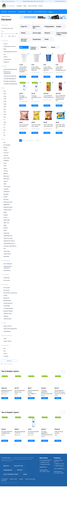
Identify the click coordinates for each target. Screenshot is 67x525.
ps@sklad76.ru (43, 467)
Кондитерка (37, 39)
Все (21, 47)
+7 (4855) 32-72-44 (59, 463)
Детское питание (24, 40)
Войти (3, 1)
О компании (19, 5)
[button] (63, 371)
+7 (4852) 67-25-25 (44, 462)
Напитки (30, 11)
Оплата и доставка (32, 5)
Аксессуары (37, 33)
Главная (3, 16)
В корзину (23, 76)
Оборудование (22, 11)
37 (37, 140)
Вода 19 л (4, 11)
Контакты (40, 5)
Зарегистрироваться (10, 1)
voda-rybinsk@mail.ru (59, 468)
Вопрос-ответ (13, 479)
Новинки (43, 47)
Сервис (25, 5)
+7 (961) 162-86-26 (58, 466)
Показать (9, 360)
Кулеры (58, 26)
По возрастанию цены (7, 28)
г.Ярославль (11, 5)
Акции (53, 47)
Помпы (23, 33)
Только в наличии (33, 48)
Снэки (47, 39)
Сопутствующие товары (40, 11)
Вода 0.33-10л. (12, 11)
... (34, 140)
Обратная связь (51, 12)
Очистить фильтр (8, 364)
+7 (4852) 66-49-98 (45, 464)
